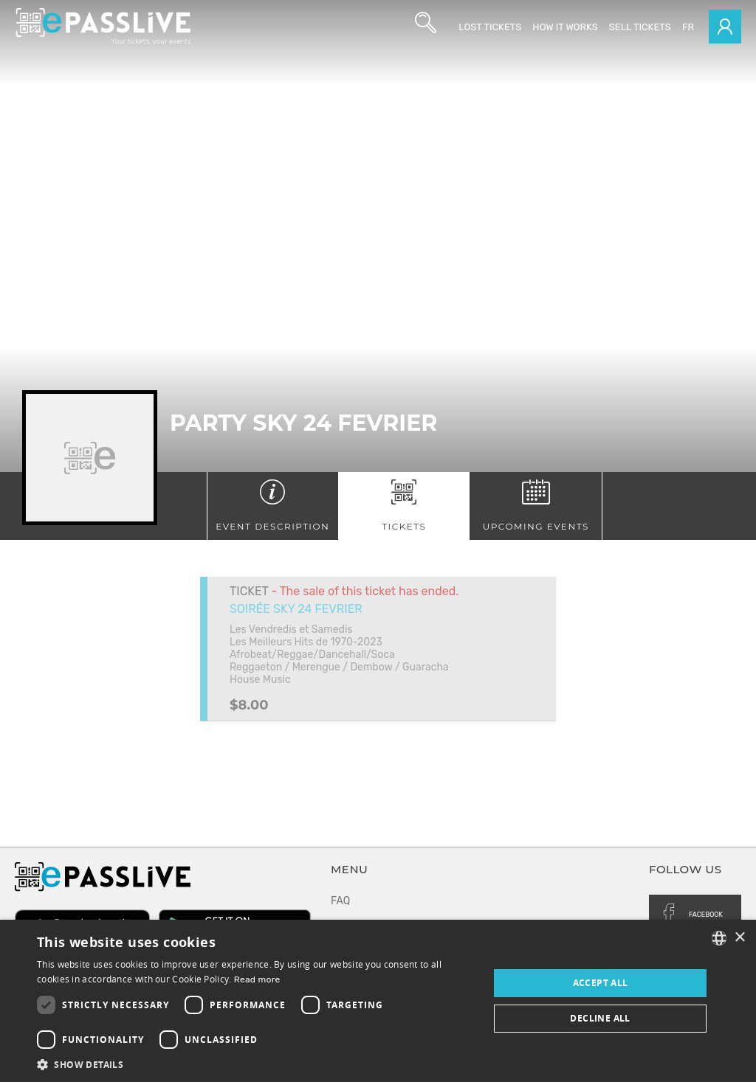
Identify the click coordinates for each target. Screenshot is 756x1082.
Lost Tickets (489, 26)
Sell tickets (640, 26)
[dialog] (378, 1001)
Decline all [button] (600, 1018)
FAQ (340, 901)
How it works (564, 26)
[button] (256, 1064)
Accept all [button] (600, 983)
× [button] (739, 937)
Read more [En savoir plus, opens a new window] (257, 979)
